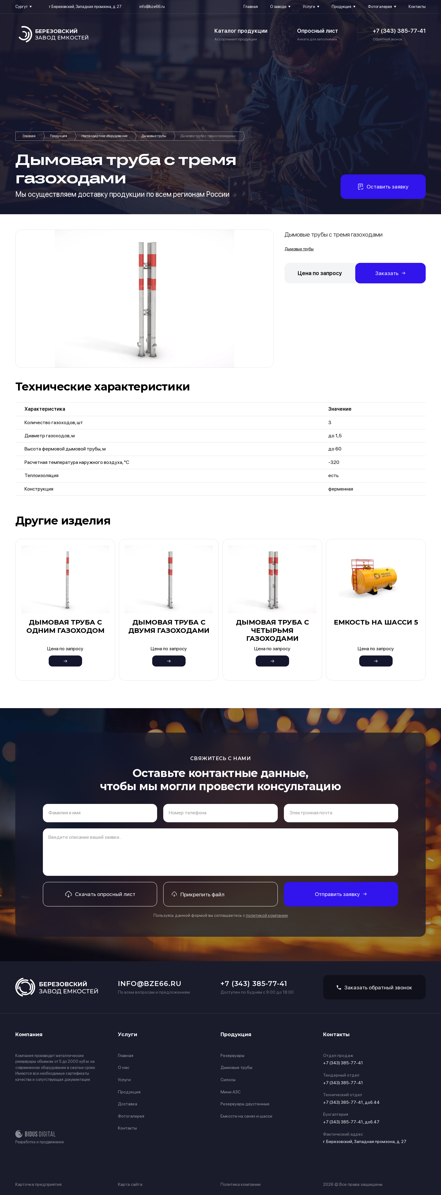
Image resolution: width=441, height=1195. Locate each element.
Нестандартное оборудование (104, 136)
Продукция (341, 6)
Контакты (417, 6)
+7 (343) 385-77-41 (399, 31)
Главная (250, 6)
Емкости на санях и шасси (246, 1116)
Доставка (127, 1103)
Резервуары (232, 1055)
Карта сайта (130, 1184)
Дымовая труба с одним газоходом (65, 626)
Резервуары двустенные (245, 1103)
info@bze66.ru (152, 6)
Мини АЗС (231, 1091)
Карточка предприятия (38, 1184)
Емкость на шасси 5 (376, 622)
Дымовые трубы (153, 136)
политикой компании (267, 915)
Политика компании (241, 1184)
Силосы (228, 1079)
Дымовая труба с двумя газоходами (168, 626)
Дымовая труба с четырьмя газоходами (272, 630)
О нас (123, 1067)
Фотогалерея (380, 6)
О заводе (278, 6)
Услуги (309, 6)
